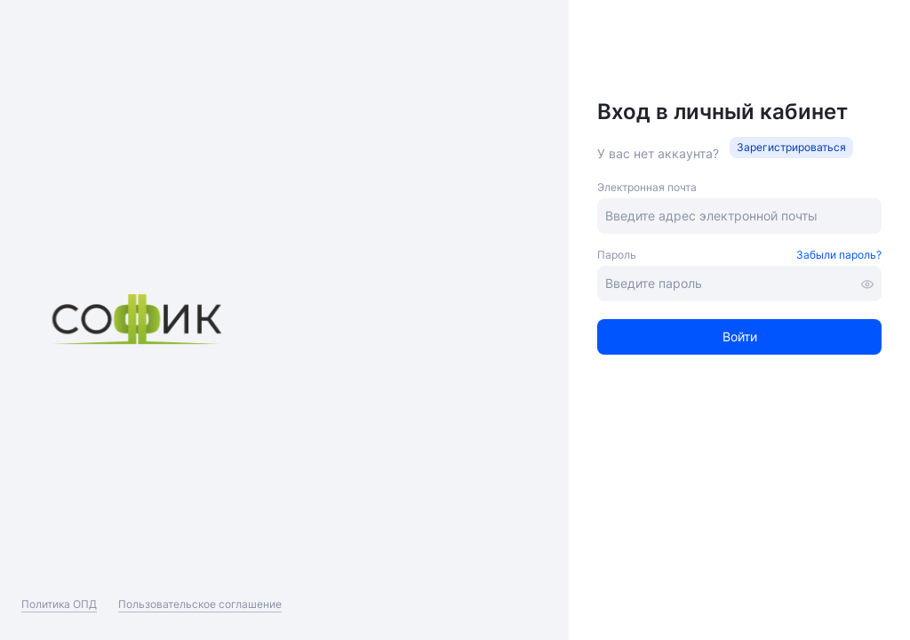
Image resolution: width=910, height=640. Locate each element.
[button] (791, 147)
